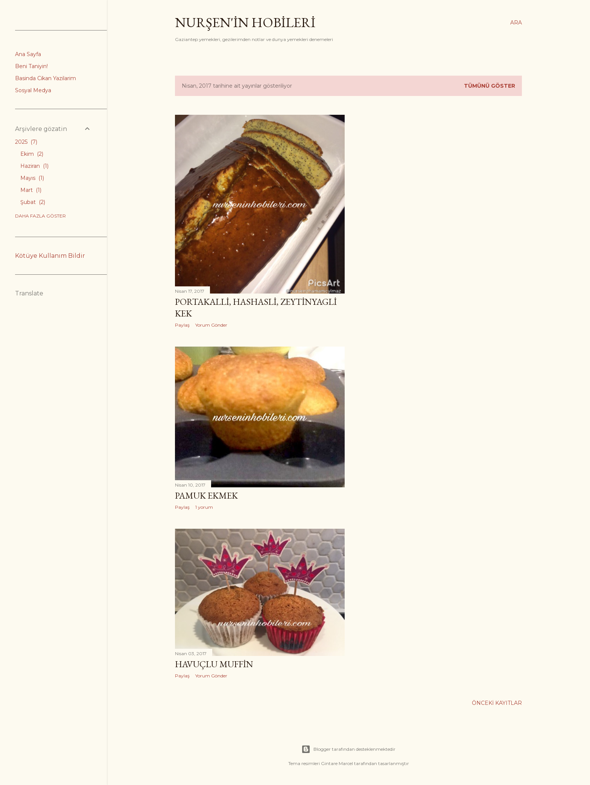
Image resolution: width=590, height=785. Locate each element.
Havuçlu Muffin (214, 664)
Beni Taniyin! (31, 66)
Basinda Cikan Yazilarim (45, 78)
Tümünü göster (489, 85)
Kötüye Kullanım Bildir (50, 255)
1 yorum (204, 507)
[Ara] (516, 23)
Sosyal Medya (33, 90)
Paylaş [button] (182, 325)
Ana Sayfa (28, 54)
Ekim (31, 154)
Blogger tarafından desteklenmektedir (348, 749)
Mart (30, 190)
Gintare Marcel (337, 763)
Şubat (32, 202)
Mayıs (32, 178)
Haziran (34, 166)
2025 (26, 141)
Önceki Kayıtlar (497, 703)
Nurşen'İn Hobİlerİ (245, 22)
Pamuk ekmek (206, 495)
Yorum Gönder (211, 325)
